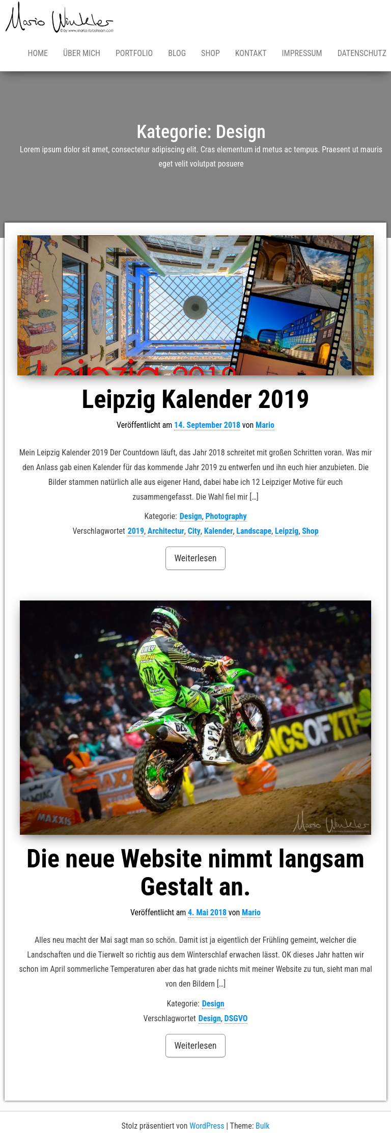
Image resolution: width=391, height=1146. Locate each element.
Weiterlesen (195, 558)
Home (37, 53)
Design (191, 516)
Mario (265, 425)
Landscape (253, 531)
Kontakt (251, 53)
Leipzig (286, 531)
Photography (225, 516)
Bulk (262, 1126)
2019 (136, 531)
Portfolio (134, 53)
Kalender (218, 531)
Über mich (81, 53)
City (194, 531)
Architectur (166, 531)
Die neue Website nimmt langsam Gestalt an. (195, 873)
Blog (177, 53)
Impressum (302, 53)
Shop (210, 53)
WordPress (206, 1126)
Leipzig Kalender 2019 (196, 399)
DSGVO (236, 1018)
